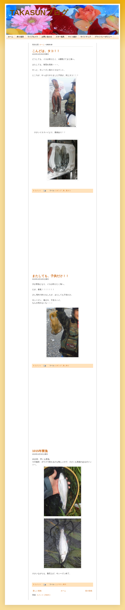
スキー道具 (60, 37)
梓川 (64, 584)
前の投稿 (88, 591)
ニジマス (58, 584)
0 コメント (37, 191)
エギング (58, 191)
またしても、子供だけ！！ (50, 276)
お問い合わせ (47, 37)
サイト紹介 (72, 37)
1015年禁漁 (40, 451)
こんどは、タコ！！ (46, 51)
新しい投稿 (37, 591)
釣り (67, 366)
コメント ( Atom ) (43, 595)
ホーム (10, 37)
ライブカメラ (32, 37)
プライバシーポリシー (103, 37)
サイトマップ (85, 37)
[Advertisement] (62, 233)
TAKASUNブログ (39, 12)
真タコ (68, 191)
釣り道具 (20, 37)
